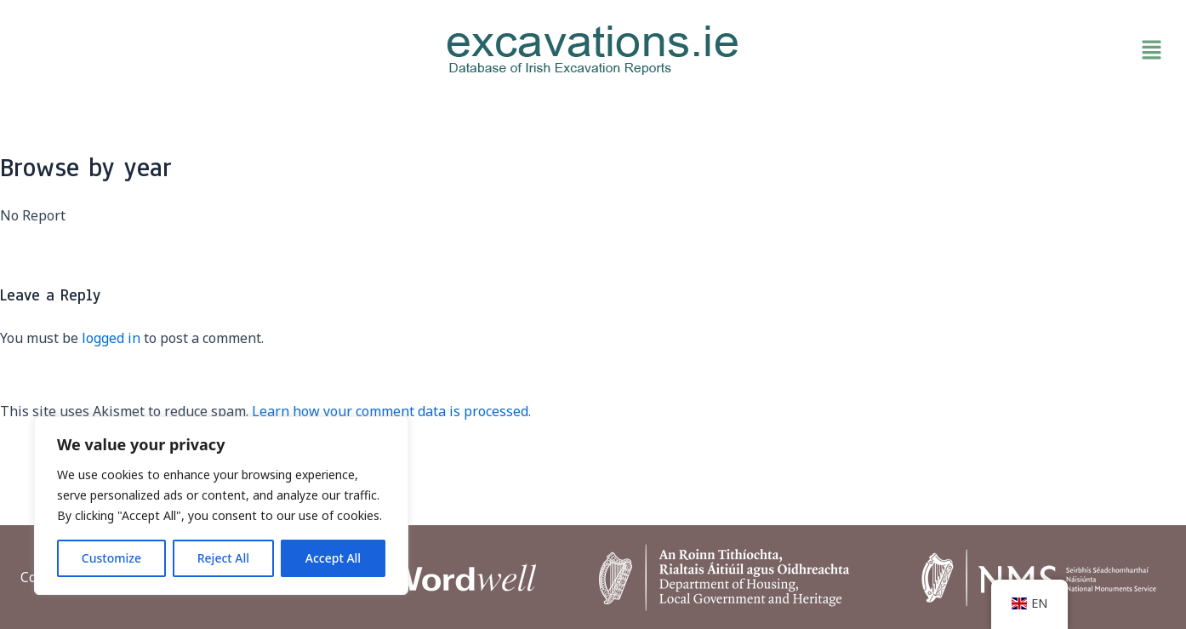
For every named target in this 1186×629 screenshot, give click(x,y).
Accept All (333, 558)
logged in (111, 338)
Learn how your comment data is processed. (391, 411)
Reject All (223, 558)
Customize (111, 558)
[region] (221, 505)
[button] (982, 50)
